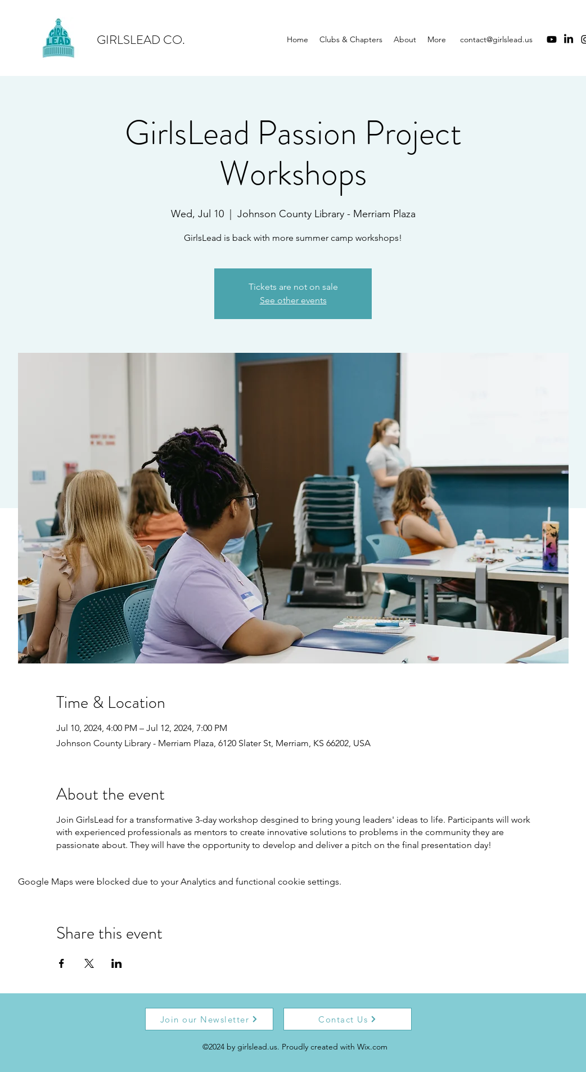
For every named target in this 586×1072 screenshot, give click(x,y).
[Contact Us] (347, 1019)
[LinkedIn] (568, 39)
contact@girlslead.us (496, 39)
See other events (293, 300)
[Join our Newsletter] (209, 1019)
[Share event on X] (89, 963)
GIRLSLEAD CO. (141, 39)
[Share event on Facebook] (61, 963)
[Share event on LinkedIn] (116, 963)
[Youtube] (551, 39)
